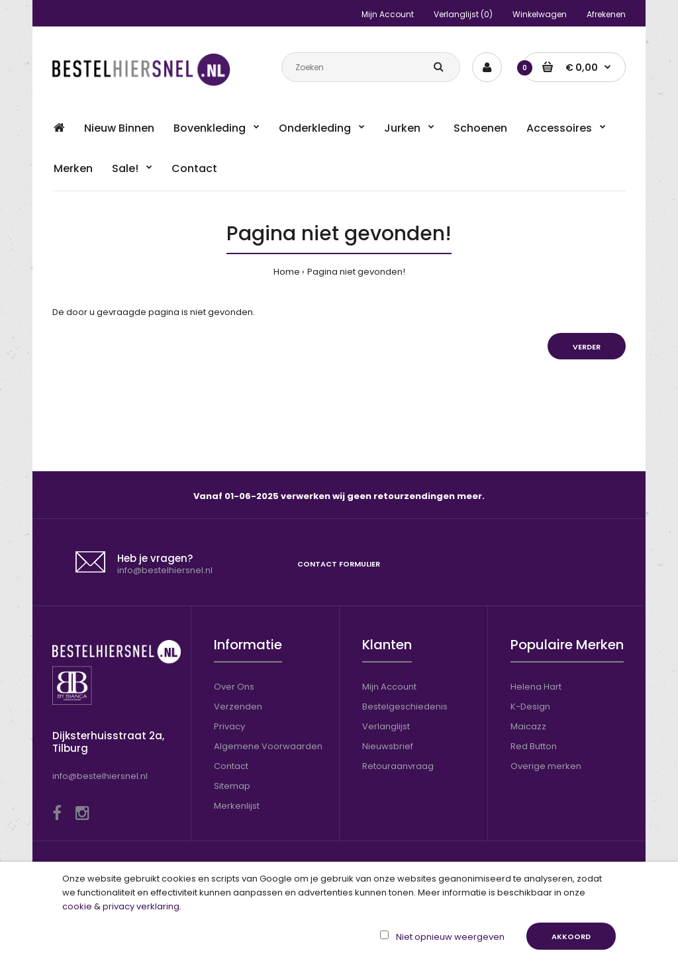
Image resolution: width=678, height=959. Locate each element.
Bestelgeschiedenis (405, 706)
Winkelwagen (539, 14)
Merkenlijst (237, 805)
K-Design (530, 706)
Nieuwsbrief (387, 746)
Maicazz (528, 726)
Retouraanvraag (398, 766)
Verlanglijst (386, 726)
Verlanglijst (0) (463, 14)
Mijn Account (388, 14)
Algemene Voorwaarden (268, 746)
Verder (587, 347)
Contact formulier (338, 564)
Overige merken (545, 766)
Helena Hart (535, 686)
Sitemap (232, 786)
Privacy (229, 726)
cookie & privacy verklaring (120, 906)
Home (286, 271)
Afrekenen (606, 14)
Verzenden (238, 706)
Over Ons (234, 686)
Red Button (533, 746)
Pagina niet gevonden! (356, 271)
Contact (231, 766)
